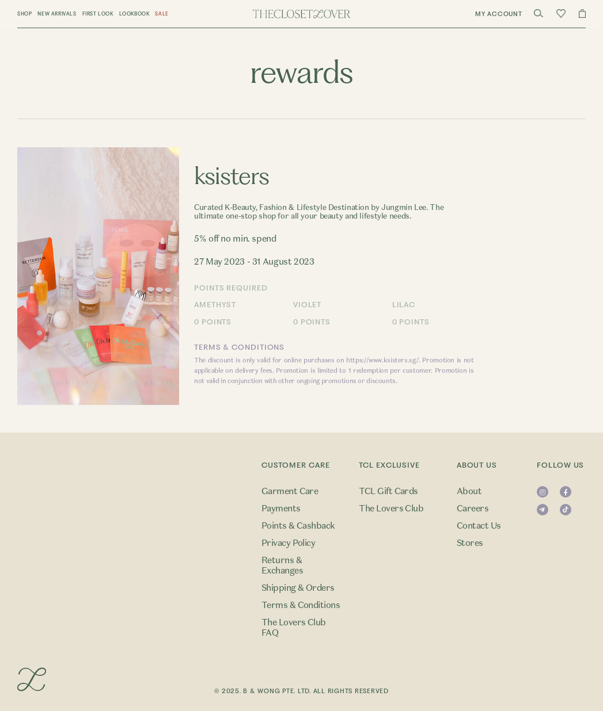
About (469, 491)
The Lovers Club (391, 508)
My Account (498, 14)
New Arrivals (56, 14)
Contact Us (479, 526)
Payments (281, 508)
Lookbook (134, 14)
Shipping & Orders (298, 588)
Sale (161, 14)
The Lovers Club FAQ (293, 627)
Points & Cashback (298, 526)
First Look (97, 14)
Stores (470, 543)
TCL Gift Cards (388, 491)
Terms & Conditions (300, 605)
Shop (24, 14)
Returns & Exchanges (282, 565)
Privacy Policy (288, 543)
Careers (472, 508)
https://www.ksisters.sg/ (382, 360)
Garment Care (289, 491)
